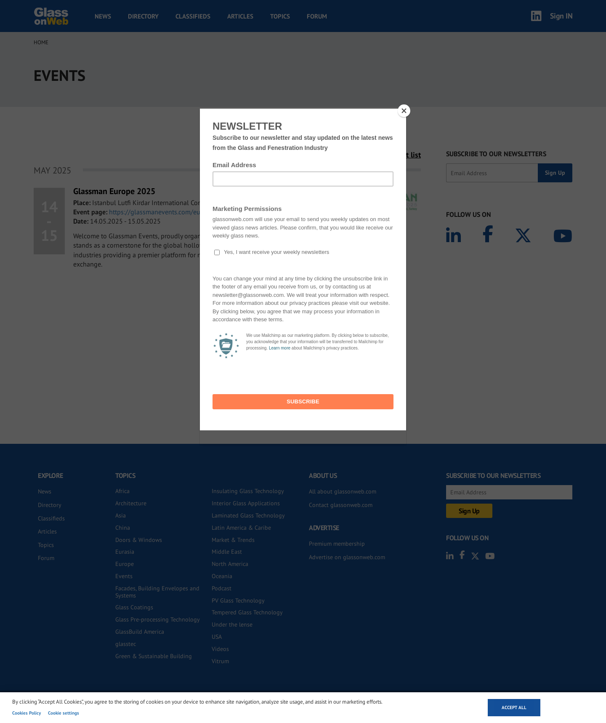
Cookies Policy (26, 713)
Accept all (514, 707)
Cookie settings (63, 713)
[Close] (404, 110)
